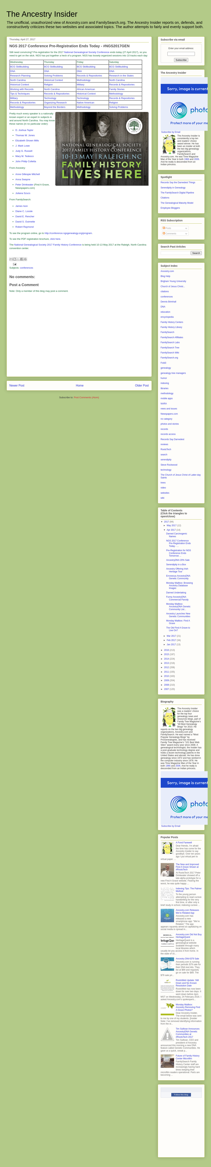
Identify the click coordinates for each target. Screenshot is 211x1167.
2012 (167, 667)
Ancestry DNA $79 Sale (187, 958)
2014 (167, 659)
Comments (169, 233)
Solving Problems (53, 75)
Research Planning (20, 75)
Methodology (83, 80)
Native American (85, 102)
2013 (167, 663)
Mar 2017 (172, 636)
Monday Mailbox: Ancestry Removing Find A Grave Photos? (188, 1007)
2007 (167, 689)
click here (55, 239)
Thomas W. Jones (25, 135)
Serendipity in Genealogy (173, 187)
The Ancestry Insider (42, 14)
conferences (26, 267)
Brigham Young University (173, 281)
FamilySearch (167, 332)
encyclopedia (167, 317)
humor (164, 378)
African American (86, 89)
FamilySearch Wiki (170, 352)
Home (80, 385)
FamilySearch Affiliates (172, 337)
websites (165, 493)
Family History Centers (172, 322)
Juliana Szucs (22, 193)
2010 (167, 676)
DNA (12, 71)
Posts (167, 228)
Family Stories (117, 89)
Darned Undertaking (176, 592)
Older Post (142, 385)
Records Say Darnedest (172, 439)
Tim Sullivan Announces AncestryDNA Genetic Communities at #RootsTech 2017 (187, 1032)
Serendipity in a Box (176, 564)
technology (166, 470)
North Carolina (18, 80)
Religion (48, 84)
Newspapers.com (169, 414)
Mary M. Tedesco (24, 156)
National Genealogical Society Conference (86, 52)
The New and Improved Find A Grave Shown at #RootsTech (187, 867)
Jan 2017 (171, 644)
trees (163, 482)
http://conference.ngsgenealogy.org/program (68, 233)
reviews (164, 444)
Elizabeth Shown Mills (27, 140)
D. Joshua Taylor (24, 130)
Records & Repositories (89, 75)
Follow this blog (181, 1095)
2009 (167, 680)
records (164, 429)
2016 (167, 650)
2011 (167, 672)
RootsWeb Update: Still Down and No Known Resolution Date (187, 983)
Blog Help (165, 276)
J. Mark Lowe (22, 145)
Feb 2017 (172, 640)
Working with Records (22, 89)
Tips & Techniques (20, 93)
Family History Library (171, 327)
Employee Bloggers (170, 208)
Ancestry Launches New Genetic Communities (178, 615)
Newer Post (16, 385)
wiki (162, 498)
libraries (165, 388)
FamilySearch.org (169, 357)
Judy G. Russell (23, 151)
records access (168, 434)
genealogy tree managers (173, 373)
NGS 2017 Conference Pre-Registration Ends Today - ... (178, 543)
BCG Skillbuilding (19, 66)
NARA (164, 403)
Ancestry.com (167, 271)
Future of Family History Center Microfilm (187, 1057)
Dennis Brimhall (168, 301)
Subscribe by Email (170, 132)
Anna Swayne (22, 179)
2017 (167, 521)
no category (166, 419)
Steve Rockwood (169, 465)
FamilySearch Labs (170, 342)
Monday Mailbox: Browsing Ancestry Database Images (179, 586)
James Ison (21, 206)
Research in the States (121, 75)
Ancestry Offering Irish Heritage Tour (177, 570)
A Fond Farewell (184, 842)
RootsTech (166, 449)
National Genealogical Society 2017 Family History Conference (48, 244)
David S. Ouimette (25, 221)
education (165, 312)
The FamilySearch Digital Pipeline (177, 192)
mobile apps (167, 398)
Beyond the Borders (54, 107)
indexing (165, 383)
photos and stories (170, 424)
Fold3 (163, 363)
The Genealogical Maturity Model (177, 203)
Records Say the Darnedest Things (178, 182)
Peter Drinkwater (24, 184)
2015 (167, 654)
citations (165, 291)
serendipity (166, 459)
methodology (167, 393)
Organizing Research (55, 102)
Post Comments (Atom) (86, 397)
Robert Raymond (24, 226)
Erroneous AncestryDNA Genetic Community (178, 577)
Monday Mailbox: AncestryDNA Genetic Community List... (178, 607)
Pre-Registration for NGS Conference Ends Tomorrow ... (178, 553)
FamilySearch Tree (170, 347)
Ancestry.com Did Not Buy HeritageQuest (189, 935)
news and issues (169, 408)
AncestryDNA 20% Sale (177, 560)
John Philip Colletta (25, 161)
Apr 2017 (171, 530)
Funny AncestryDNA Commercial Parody (177, 598)
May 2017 (172, 525)
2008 (167, 685)
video (163, 487)
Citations (165, 197)
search (164, 454)
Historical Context (53, 80)
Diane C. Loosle (24, 211)
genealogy (166, 368)
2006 (196, 159)
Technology (50, 98)
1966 (186, 159)
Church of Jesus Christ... (173, 286)
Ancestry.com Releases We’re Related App (187, 911)
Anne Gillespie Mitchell (27, 174)
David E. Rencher (24, 216)
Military (80, 84)
